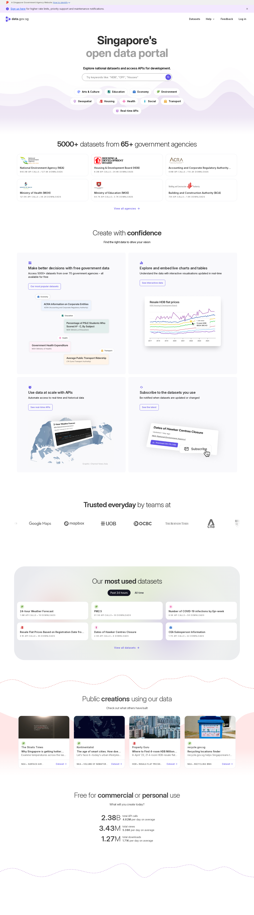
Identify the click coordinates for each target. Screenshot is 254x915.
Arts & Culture (88, 92)
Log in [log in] (242, 18)
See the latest (149, 407)
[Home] (17, 19)
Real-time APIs (127, 111)
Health (128, 101)
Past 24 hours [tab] (119, 592)
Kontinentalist (85, 747)
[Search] (168, 77)
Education (116, 92)
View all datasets (127, 648)
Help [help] (210, 18)
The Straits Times (32, 747)
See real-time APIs (40, 407)
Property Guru (140, 747)
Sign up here (18, 8)
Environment (166, 92)
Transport (172, 101)
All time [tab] (139, 592)
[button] (62, 3)
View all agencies (127, 208)
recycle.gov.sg (196, 747)
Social (149, 101)
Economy (140, 92)
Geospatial (82, 101)
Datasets (194, 18)
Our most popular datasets (45, 286)
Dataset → (61, 764)
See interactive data (152, 283)
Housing (106, 101)
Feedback (227, 18)
